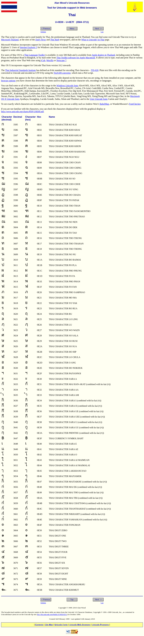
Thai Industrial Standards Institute (20, 70)
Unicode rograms (100, 625)
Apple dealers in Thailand (103, 55)
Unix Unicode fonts (99, 99)
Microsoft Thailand (10, 39)
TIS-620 (94, 70)
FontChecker (134, 104)
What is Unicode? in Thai (92, 39)
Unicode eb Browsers (79, 625)
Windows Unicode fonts (67, 85)
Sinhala (43, 32)
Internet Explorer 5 (28, 47)
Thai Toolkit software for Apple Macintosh (75, 57)
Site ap (49, 625)
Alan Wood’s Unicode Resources (72, 3)
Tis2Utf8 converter (62, 73)
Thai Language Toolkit (34, 55)
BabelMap (104, 104)
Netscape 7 (61, 60)
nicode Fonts (61, 625)
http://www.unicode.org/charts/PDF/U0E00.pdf (22, 111)
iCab (43, 60)
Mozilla (49, 60)
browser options (8, 80)
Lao (102, 32)
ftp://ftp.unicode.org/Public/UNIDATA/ (52, 614)
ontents (39, 625)
